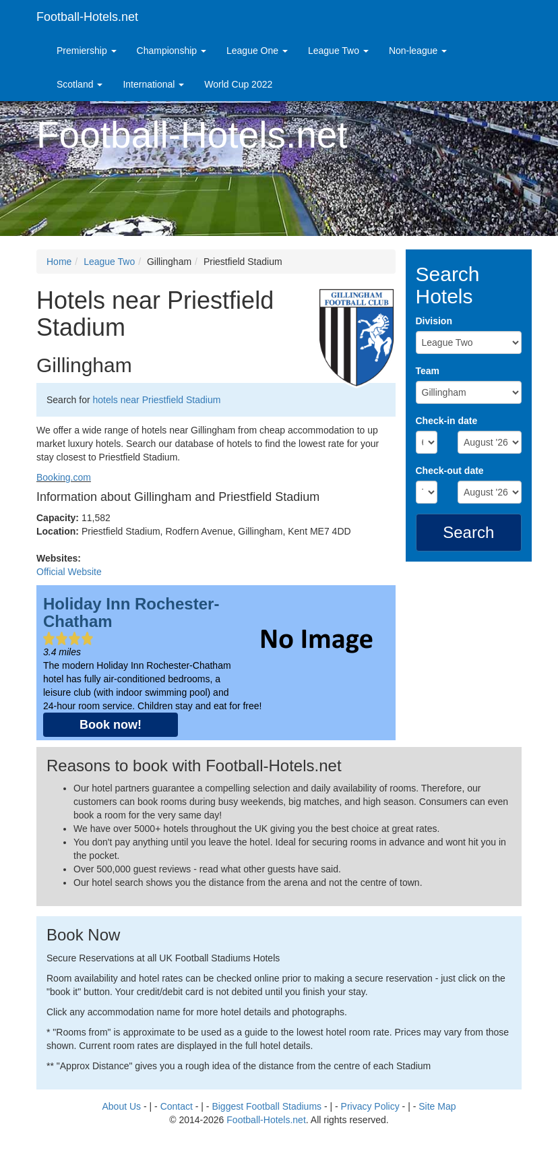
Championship (171, 50)
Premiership (87, 50)
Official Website (69, 571)
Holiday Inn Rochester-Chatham (131, 612)
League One (257, 50)
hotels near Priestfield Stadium (156, 399)
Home (58, 261)
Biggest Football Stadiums (266, 1106)
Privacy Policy (370, 1106)
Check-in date (447, 420)
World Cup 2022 (238, 84)
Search (468, 532)
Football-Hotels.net (87, 17)
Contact (176, 1106)
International (153, 84)
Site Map (437, 1106)
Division (434, 321)
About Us (122, 1106)
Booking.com (63, 477)
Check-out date (450, 470)
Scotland (79, 84)
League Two (338, 50)
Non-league (418, 50)
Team (428, 370)
